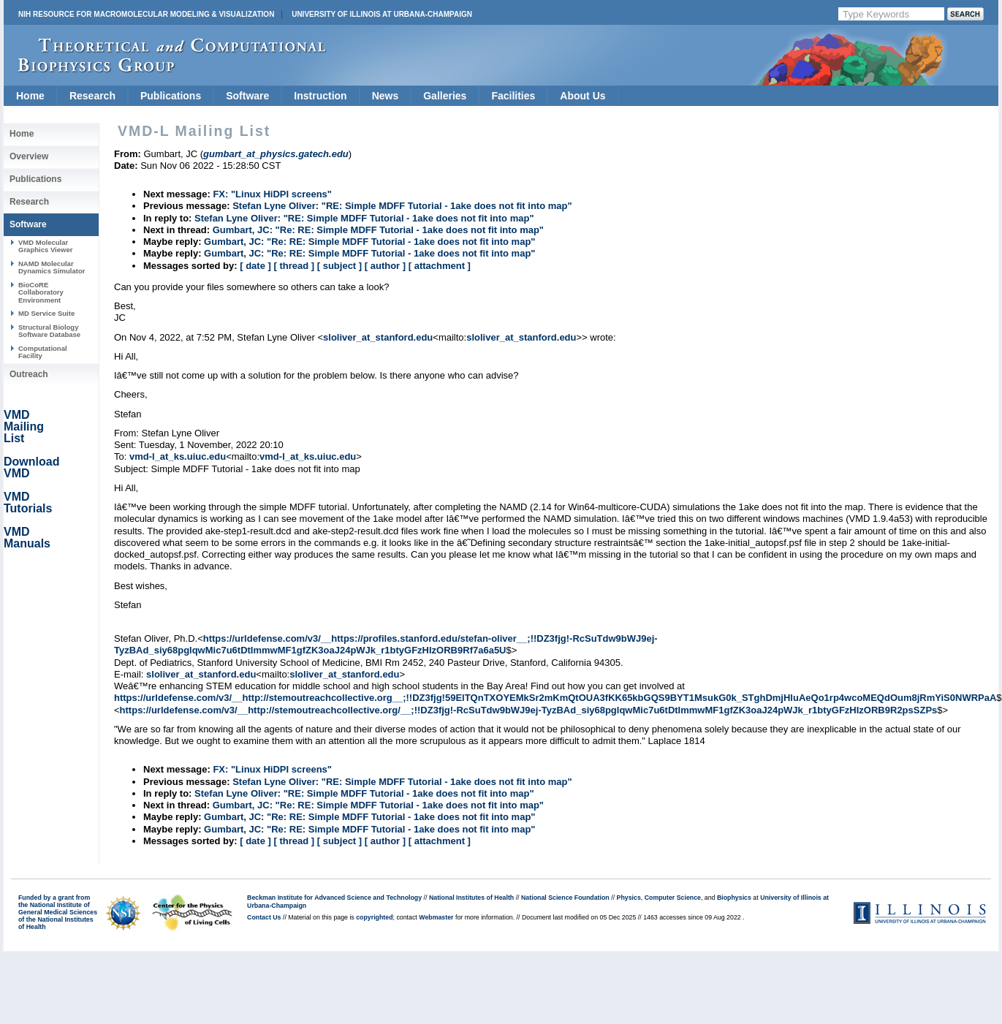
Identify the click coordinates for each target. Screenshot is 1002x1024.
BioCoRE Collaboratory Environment (41, 292)
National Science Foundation (565, 897)
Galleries (444, 96)
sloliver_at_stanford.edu (378, 337)
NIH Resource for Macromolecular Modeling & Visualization (146, 14)
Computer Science (673, 897)
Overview (29, 156)
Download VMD (31, 467)
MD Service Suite (46, 313)
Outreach (29, 374)
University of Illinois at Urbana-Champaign (382, 14)
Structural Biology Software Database (49, 330)
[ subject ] (339, 265)
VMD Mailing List (24, 426)
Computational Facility (42, 352)
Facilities (513, 96)
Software (247, 96)
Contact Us (264, 917)
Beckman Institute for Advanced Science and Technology (334, 897)
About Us (582, 96)
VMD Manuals (27, 538)
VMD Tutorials (28, 502)
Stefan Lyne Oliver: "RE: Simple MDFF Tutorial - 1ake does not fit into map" (402, 205)
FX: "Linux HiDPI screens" (272, 194)
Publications (170, 96)
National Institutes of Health (471, 897)
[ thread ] (293, 265)
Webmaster (436, 917)
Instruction (320, 96)
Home (30, 96)
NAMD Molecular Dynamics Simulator (52, 267)
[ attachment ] (440, 265)
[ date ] (255, 265)
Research (92, 96)
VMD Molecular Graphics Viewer (45, 246)
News (385, 96)
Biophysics (734, 897)
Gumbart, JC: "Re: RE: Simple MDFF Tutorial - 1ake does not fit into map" (378, 229)
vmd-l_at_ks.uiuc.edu (177, 456)
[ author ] (385, 265)
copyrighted (374, 917)
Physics (629, 897)
